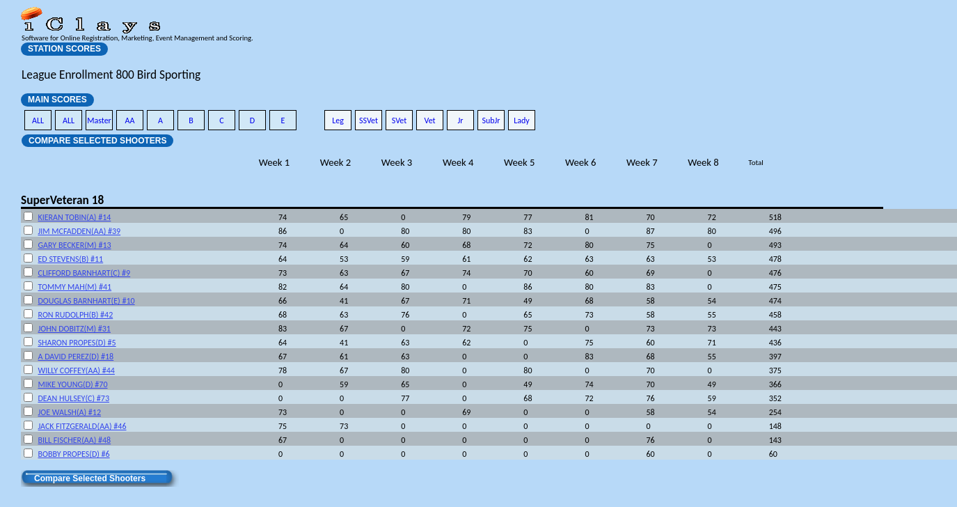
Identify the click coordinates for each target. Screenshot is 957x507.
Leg (338, 120)
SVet (399, 120)
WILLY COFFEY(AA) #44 (76, 370)
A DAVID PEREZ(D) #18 (75, 356)
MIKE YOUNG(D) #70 (72, 384)
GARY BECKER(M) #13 (74, 245)
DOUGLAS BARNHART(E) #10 (86, 301)
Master (99, 120)
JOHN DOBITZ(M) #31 (74, 329)
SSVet (368, 120)
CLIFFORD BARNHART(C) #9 (84, 273)
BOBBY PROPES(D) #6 (73, 454)
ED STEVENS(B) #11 (70, 259)
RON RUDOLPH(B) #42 (75, 315)
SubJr (491, 120)
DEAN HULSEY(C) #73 (73, 398)
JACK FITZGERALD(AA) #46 (82, 426)
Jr (460, 120)
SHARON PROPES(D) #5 (77, 343)
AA (130, 120)
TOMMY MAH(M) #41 (74, 287)
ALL (38, 120)
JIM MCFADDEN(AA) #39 (79, 231)
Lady (522, 120)
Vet (429, 120)
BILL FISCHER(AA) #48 (74, 440)
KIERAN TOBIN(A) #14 (74, 217)
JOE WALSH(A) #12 (69, 412)
